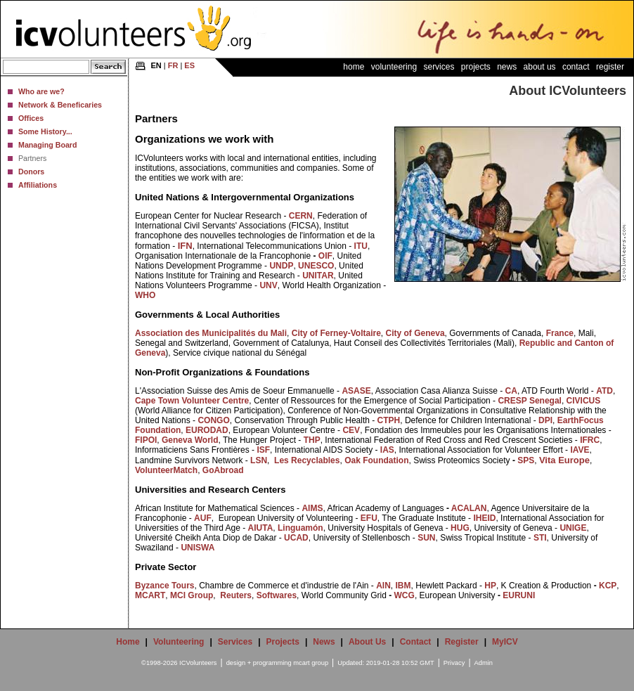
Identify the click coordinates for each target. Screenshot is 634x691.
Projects (476, 67)
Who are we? (41, 91)
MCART (150, 595)
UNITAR (317, 275)
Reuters (236, 595)
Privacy (454, 662)
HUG (460, 528)
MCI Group (191, 595)
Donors (31, 171)
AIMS (312, 508)
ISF (263, 450)
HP (490, 585)
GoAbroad (223, 470)
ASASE (356, 391)
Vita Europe (564, 460)
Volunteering (394, 67)
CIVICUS (584, 401)
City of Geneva (415, 333)
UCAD (296, 538)
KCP (607, 585)
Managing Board (47, 145)
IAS (387, 450)
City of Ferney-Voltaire (336, 333)
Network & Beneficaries (60, 105)
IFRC (590, 440)
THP (312, 440)
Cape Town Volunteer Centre (192, 401)
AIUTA (260, 528)
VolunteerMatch (166, 470)
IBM (403, 585)
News (507, 67)
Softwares (277, 595)
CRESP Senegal (529, 401)
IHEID (484, 518)
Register (610, 67)
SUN (426, 538)
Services (438, 67)
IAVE (579, 450)
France (560, 333)
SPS (525, 460)
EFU (369, 518)
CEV (351, 430)
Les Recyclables (306, 460)
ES (189, 65)
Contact (576, 67)
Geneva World (190, 440)
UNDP (281, 266)
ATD (604, 391)
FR (173, 65)
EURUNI (519, 595)
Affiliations (37, 185)
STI (539, 538)
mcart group (310, 662)
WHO (145, 295)
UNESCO (316, 266)
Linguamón (300, 528)
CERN (301, 216)
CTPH (389, 420)
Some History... (45, 131)
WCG (404, 595)
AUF (203, 518)
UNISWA (197, 548)
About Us (540, 67)
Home (353, 67)
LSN (258, 460)
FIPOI (146, 440)
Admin (483, 662)
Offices (31, 118)
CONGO (213, 420)
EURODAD (207, 430)
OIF (325, 256)
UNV (268, 285)
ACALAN (469, 508)
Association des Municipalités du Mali (211, 333)
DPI (545, 420)
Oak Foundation (376, 460)
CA (511, 391)
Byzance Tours (164, 585)
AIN (383, 585)
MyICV (505, 642)
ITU (361, 246)
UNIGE (572, 528)
